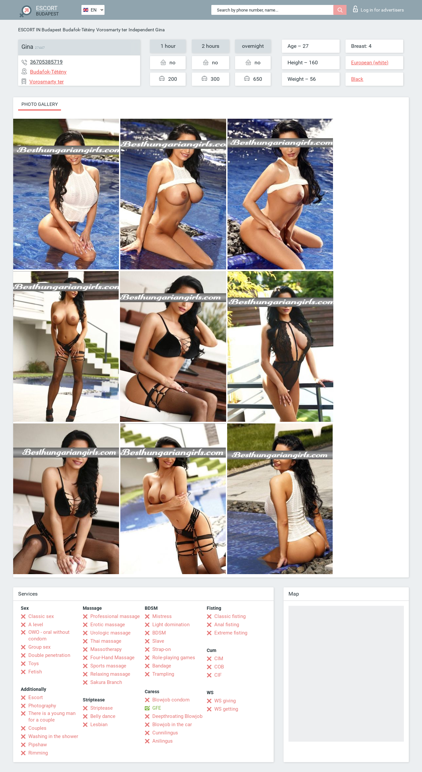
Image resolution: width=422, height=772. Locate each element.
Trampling (163, 674)
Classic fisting (230, 616)
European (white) (369, 63)
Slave (158, 641)
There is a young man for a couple (51, 716)
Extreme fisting (230, 633)
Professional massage (115, 616)
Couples (37, 728)
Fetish (35, 672)
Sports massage (108, 666)
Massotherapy (106, 649)
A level (35, 625)
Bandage (161, 666)
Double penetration (49, 655)
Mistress (162, 616)
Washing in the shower (53, 736)
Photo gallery (39, 104)
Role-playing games (173, 658)
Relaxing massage (110, 674)
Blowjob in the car (172, 724)
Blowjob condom (171, 700)
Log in (378, 9)
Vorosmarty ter (111, 29)
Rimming (38, 753)
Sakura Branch (106, 682)
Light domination (171, 625)
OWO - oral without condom (49, 635)
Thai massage (105, 641)
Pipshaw (37, 745)
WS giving (225, 701)
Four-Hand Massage (112, 658)
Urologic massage (110, 633)
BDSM (159, 633)
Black (357, 79)
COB (219, 667)
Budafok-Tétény (79, 29)
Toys (33, 663)
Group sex (39, 647)
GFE (156, 708)
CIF (218, 675)
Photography (42, 706)
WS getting (226, 709)
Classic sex (41, 616)
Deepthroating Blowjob (177, 716)
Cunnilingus (165, 733)
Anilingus (162, 741)
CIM (218, 659)
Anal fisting (226, 625)
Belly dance (102, 716)
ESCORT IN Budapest (39, 29)
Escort (35, 697)
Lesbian (98, 724)
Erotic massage (107, 625)
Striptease (101, 708)
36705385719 (46, 62)
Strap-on (161, 649)
